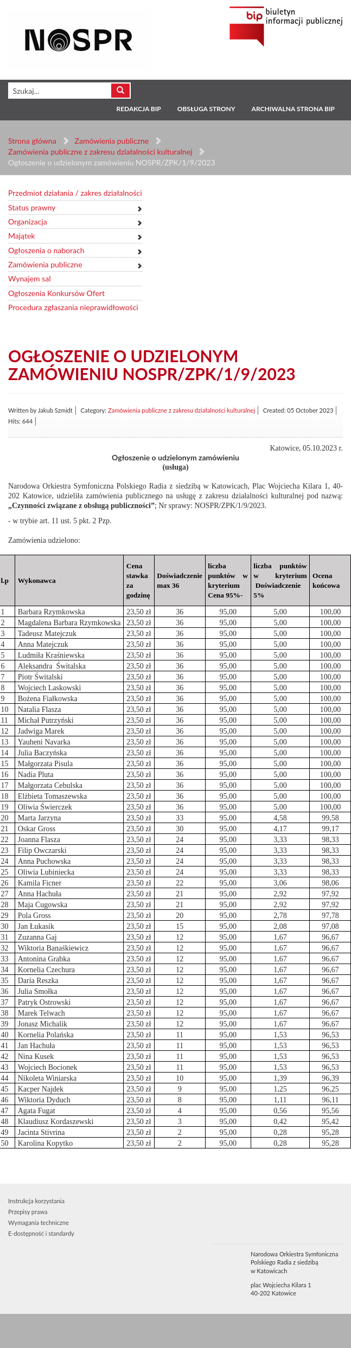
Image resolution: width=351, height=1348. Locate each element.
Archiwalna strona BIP (293, 109)
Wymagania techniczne (38, 1222)
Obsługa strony (206, 109)
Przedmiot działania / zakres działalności (75, 193)
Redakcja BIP (138, 109)
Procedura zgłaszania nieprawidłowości (73, 307)
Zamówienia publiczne (112, 140)
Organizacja (27, 221)
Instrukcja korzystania (36, 1200)
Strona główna (32, 140)
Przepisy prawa (27, 1211)
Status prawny (31, 207)
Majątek (21, 236)
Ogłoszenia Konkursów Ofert (56, 293)
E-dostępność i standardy (41, 1233)
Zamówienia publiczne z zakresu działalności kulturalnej (100, 151)
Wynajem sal (29, 278)
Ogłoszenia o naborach (46, 250)
